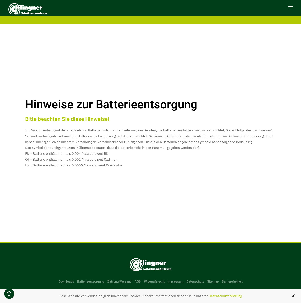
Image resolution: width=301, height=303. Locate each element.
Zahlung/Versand (119, 281)
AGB (138, 281)
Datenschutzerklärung (225, 296)
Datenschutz (195, 281)
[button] (290, 8)
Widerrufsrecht (154, 281)
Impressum (175, 281)
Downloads (66, 281)
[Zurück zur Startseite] (27, 10)
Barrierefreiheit (232, 281)
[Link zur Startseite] (150, 265)
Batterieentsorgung (90, 281)
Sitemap (213, 281)
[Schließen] (293, 295)
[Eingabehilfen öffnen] (9, 294)
